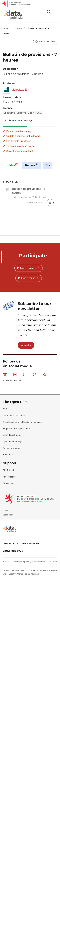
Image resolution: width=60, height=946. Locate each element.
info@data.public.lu (12, 456)
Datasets (18, 28)
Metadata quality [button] (5, 120)
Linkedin (15, 450)
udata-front (8, 591)
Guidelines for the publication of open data (22, 498)
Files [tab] (13, 165)
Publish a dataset (26, 344)
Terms (6, 637)
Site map (52, 637)
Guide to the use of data (14, 491)
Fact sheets (8, 530)
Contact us (8, 559)
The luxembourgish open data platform (40, 15)
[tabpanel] (30, 202)
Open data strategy (12, 511)
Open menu (55, 11)
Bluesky (5, 450)
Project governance (12, 524)
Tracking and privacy (22, 637)
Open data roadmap (12, 517)
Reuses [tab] (31, 165)
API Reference (10, 553)
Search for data (48, 11)
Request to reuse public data (16, 504)
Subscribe (25, 421)
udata (5, 586)
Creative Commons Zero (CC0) (23, 112)
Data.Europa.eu (30, 619)
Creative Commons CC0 (20, 650)
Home (6, 28)
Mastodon (25, 450)
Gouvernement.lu (13, 626)
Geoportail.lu (10, 619)
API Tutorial (8, 546)
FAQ (5, 485)
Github (35, 450)
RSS (45, 450)
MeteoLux (19, 89)
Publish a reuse (26, 354)
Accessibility (40, 637)
